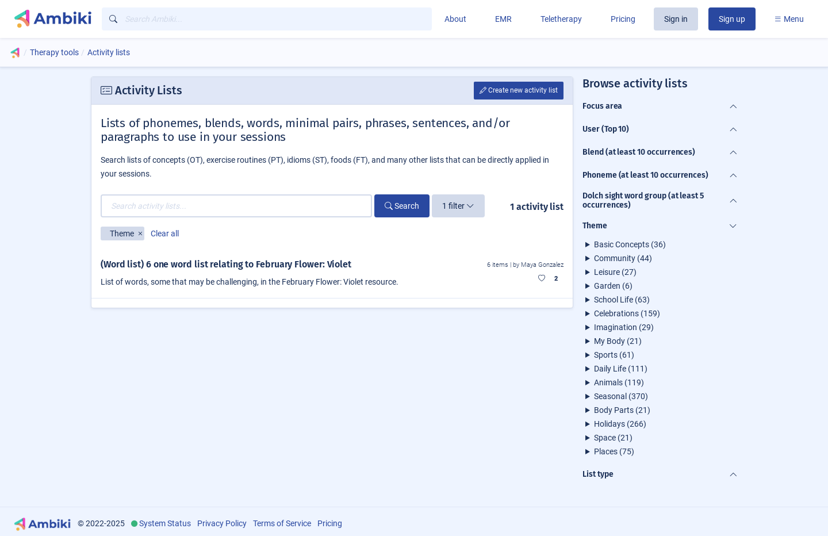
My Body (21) (618, 341)
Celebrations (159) (627, 313)
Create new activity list (519, 90)
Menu (789, 19)
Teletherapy (561, 19)
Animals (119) (619, 382)
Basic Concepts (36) (630, 244)
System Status (165, 523)
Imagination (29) (624, 327)
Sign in (676, 19)
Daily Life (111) (620, 368)
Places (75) (614, 451)
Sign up (732, 19)
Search (402, 205)
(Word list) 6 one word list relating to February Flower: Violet (226, 264)
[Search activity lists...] (236, 205)
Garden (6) (613, 285)
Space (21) (613, 437)
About (455, 19)
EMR (503, 19)
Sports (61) (614, 354)
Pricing (623, 19)
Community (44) (623, 258)
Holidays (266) (620, 423)
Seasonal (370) (621, 396)
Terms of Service (282, 523)
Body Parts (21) (622, 410)
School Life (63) (622, 299)
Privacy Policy (222, 523)
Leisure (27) (615, 272)
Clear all (165, 233)
